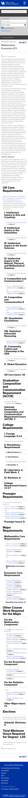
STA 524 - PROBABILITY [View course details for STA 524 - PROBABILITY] (13, 555)
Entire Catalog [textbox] (6, 21)
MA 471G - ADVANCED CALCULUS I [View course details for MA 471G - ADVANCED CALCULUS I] (16, 649)
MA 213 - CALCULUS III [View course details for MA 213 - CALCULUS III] (12, 544)
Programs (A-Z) (11, 56)
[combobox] (14, 11)
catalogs (6, 795)
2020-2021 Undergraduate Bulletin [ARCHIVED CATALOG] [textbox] (14, 11)
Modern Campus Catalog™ (17, 796)
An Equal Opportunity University (10, 768)
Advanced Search (6, 30)
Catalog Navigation (8, 37)
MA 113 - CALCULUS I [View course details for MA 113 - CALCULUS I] (11, 506)
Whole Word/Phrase (9, 28)
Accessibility (4, 780)
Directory (3, 773)
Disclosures (4, 783)
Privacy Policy (5, 778)
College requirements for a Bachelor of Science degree (12, 177)
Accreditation (5, 770)
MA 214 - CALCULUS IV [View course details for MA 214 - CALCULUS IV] (13, 545)
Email (2, 775)
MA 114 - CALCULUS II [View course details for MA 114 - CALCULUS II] (11, 508)
